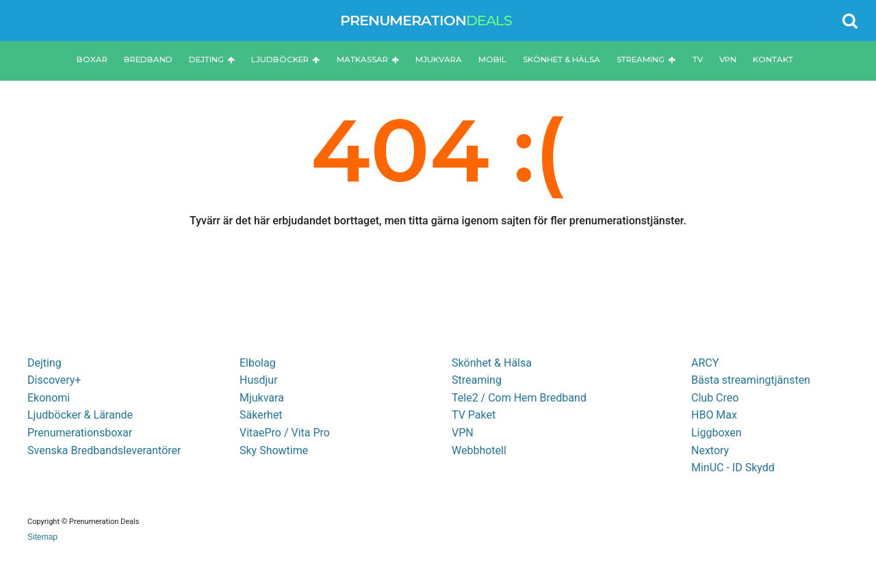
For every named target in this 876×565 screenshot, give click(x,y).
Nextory (710, 450)
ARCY (705, 362)
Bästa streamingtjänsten (750, 379)
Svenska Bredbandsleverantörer (104, 450)
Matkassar (368, 59)
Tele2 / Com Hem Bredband (519, 397)
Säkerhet (261, 414)
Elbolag (258, 362)
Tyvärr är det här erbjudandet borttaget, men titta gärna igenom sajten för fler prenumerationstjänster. (438, 220)
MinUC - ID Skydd (733, 467)
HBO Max (714, 414)
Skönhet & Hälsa (561, 59)
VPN (727, 59)
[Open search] (850, 20)
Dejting (212, 59)
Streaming (646, 59)
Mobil (492, 59)
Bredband (148, 59)
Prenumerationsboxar (79, 432)
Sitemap (42, 537)
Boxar (92, 59)
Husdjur (259, 379)
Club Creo (714, 397)
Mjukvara (438, 59)
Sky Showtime (274, 450)
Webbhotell (479, 450)
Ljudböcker (285, 59)
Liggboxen (716, 432)
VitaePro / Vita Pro (285, 432)
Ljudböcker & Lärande (80, 414)
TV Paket (473, 414)
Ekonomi (48, 397)
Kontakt (773, 59)
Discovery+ (54, 379)
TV (698, 59)
